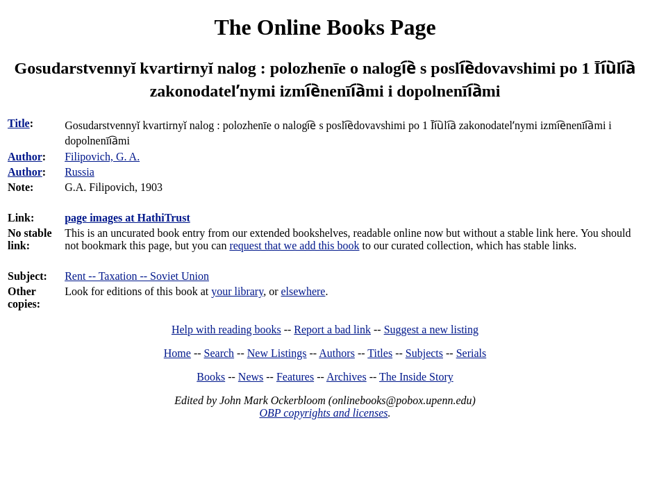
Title (19, 123)
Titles (379, 353)
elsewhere (303, 291)
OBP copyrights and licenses (323, 413)
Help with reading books (226, 329)
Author (25, 156)
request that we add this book (294, 245)
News (250, 377)
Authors (337, 353)
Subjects (424, 353)
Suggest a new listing (431, 329)
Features (295, 377)
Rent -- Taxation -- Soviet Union (137, 276)
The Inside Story (416, 377)
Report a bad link (332, 329)
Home (177, 353)
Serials (471, 353)
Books (211, 377)
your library (237, 291)
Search (219, 353)
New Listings (277, 353)
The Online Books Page (324, 27)
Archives (346, 377)
